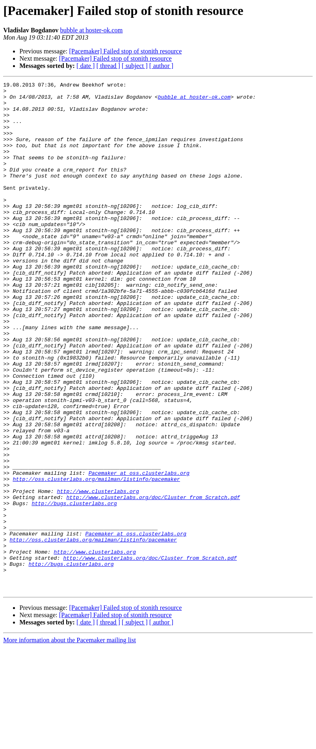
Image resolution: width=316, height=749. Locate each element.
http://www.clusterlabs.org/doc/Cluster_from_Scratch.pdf (153, 580)
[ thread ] (108, 65)
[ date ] (85, 65)
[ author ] (161, 65)
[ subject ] (135, 65)
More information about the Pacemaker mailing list (69, 741)
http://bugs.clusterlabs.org (74, 588)
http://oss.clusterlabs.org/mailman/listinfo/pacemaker (96, 559)
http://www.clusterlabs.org (98, 573)
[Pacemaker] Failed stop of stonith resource (125, 51)
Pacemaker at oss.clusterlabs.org (139, 551)
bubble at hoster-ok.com (91, 30)
